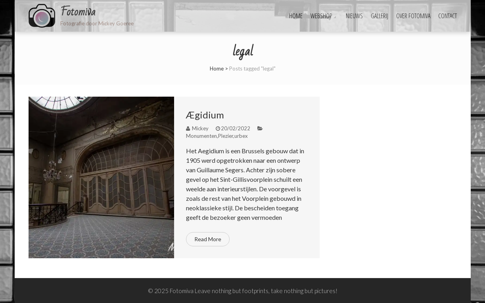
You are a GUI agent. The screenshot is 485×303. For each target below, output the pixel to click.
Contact (447, 15)
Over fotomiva (413, 15)
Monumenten (201, 136)
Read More (207, 239)
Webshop (321, 15)
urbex (241, 136)
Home (296, 15)
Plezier (225, 136)
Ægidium (205, 114)
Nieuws (354, 15)
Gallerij (379, 15)
